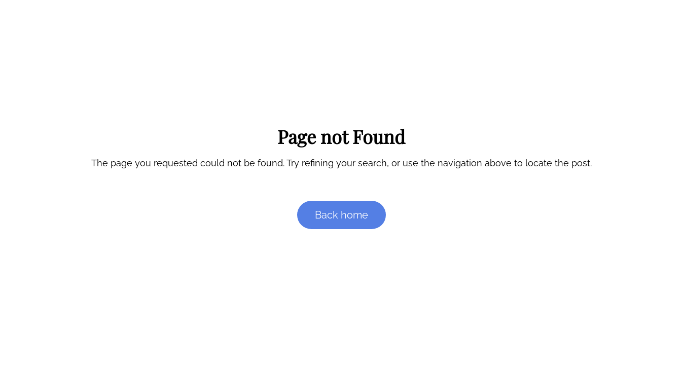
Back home (341, 215)
